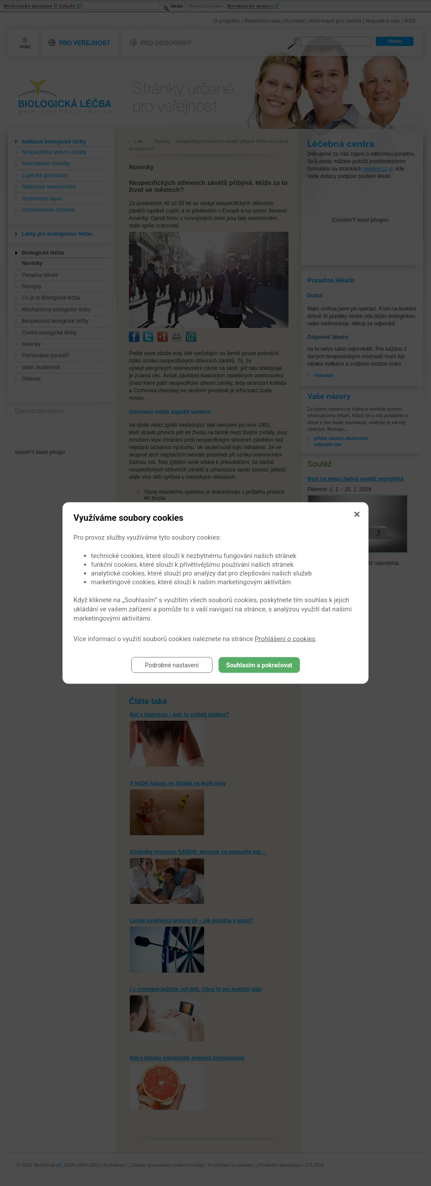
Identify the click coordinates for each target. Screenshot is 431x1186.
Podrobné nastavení (172, 665)
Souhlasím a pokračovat (259, 665)
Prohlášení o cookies (285, 639)
